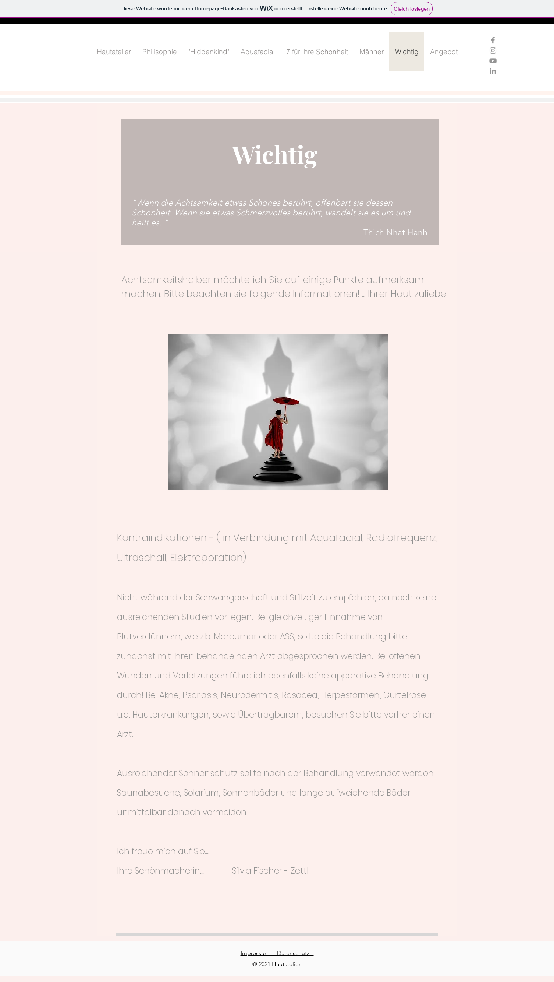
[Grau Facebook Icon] (493, 40)
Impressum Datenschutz (277, 953)
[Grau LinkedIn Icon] (493, 71)
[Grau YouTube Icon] (493, 60)
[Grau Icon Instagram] (493, 50)
